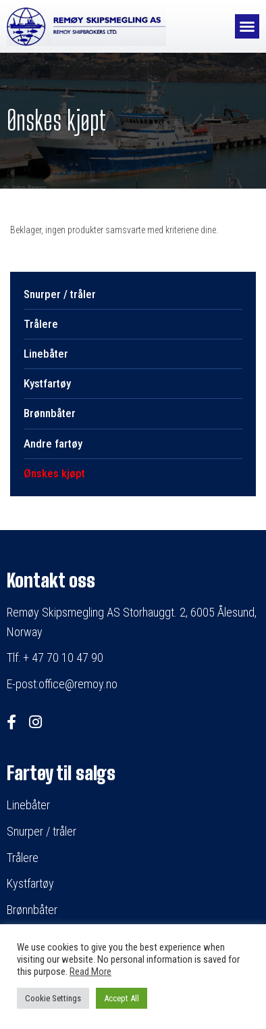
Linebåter (46, 353)
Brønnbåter (50, 413)
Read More (90, 971)
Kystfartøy (47, 383)
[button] (247, 26)
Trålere (41, 324)
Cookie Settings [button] (53, 998)
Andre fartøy (53, 443)
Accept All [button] (121, 998)
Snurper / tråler (60, 294)
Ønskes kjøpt (54, 473)
